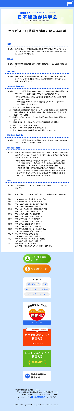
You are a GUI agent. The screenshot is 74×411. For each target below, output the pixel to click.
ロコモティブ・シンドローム (37, 294)
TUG (45, 284)
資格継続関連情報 (38, 397)
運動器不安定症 (33, 284)
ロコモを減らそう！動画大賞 (37, 337)
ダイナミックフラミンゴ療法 (37, 289)
